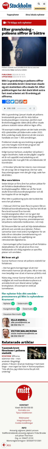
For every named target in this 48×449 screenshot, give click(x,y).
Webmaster (24, 418)
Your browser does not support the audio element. (19, 108)
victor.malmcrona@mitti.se (24, 333)
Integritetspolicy (24, 420)
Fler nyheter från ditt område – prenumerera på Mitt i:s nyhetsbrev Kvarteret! (23, 296)
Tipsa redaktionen (24, 412)
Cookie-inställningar (24, 423)
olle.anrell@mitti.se (20, 322)
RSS (7, 445)
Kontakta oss (24, 410)
